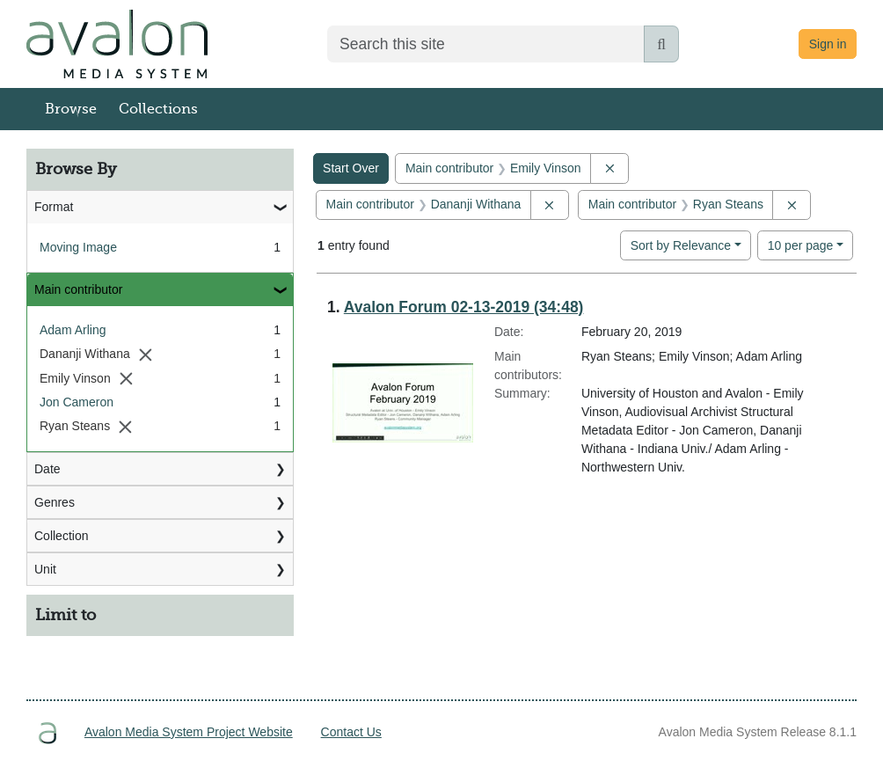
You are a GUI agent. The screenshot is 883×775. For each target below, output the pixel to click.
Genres (54, 502)
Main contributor (78, 289)
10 (801, 244)
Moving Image (78, 247)
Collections (158, 109)
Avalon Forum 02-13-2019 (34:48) (464, 307)
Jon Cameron (76, 402)
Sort (681, 245)
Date (47, 469)
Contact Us (351, 732)
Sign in (828, 44)
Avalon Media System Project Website (188, 732)
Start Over (351, 168)
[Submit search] (661, 44)
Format (53, 207)
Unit (45, 569)
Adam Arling (73, 330)
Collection (61, 536)
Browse (71, 109)
